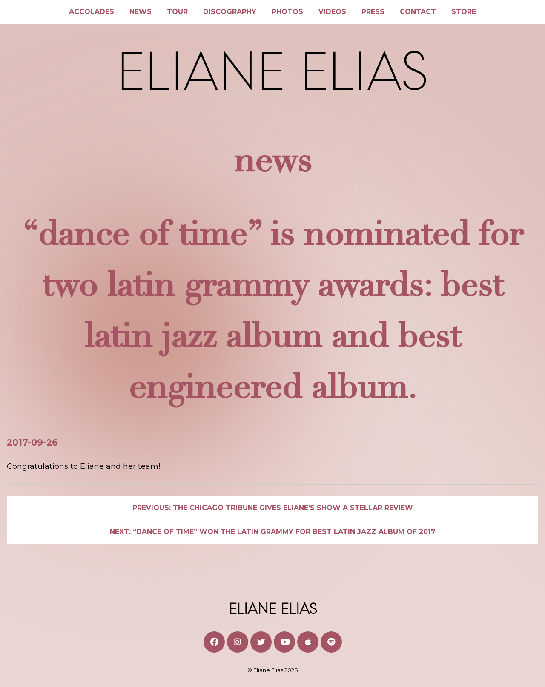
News (140, 12)
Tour (177, 12)
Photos (287, 12)
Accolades (91, 12)
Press (372, 12)
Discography (229, 12)
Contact (418, 12)
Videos (332, 12)
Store (463, 12)
